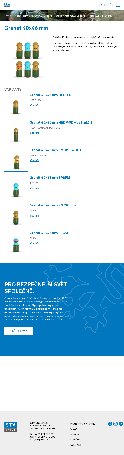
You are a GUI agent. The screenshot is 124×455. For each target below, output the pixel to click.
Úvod (7, 16)
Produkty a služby (27, 16)
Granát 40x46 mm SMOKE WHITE (56, 150)
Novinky (75, 434)
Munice (48, 16)
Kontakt (75, 445)
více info (34, 105)
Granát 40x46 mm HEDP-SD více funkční (61, 122)
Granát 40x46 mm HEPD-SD (52, 95)
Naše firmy (19, 331)
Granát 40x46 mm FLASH (49, 233)
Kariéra (75, 440)
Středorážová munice (71, 16)
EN (105, 5)
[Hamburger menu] (118, 4)
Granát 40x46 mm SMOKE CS (53, 205)
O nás (73, 429)
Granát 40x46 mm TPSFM (50, 178)
